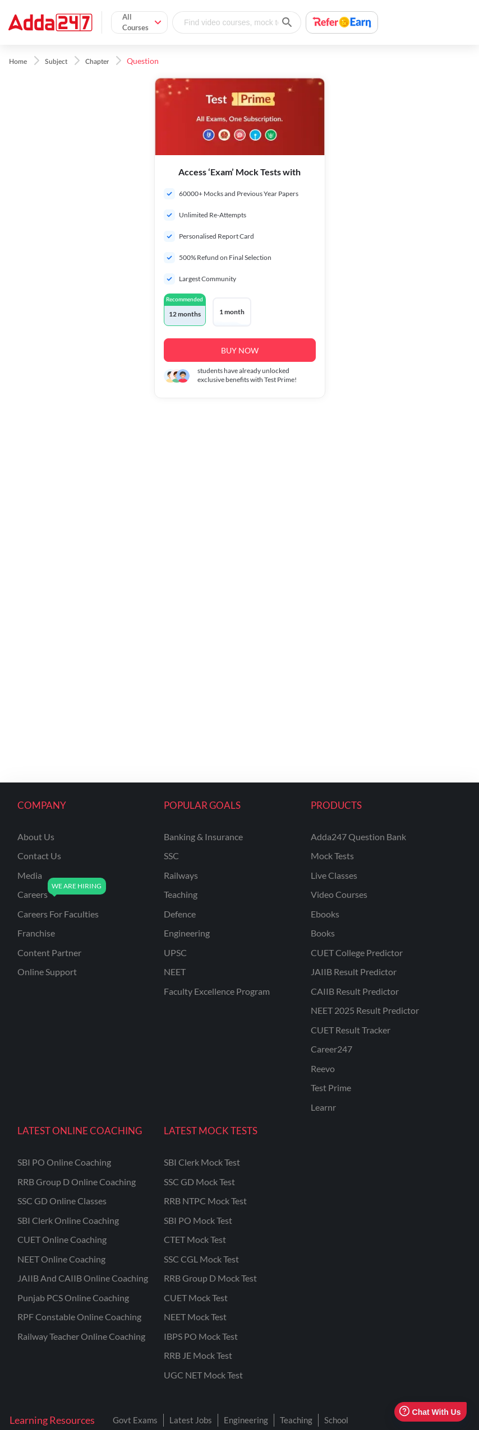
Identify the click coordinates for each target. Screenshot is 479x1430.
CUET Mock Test (196, 1297)
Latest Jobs (190, 1420)
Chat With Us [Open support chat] (430, 1411)
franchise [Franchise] (36, 933)
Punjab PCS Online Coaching (73, 1297)
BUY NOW (240, 350)
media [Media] (29, 875)
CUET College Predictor (357, 952)
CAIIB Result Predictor (355, 991)
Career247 (331, 1049)
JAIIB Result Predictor (354, 971)
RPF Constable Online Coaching (79, 1316)
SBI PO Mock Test (198, 1220)
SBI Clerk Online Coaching (68, 1220)
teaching (180, 894)
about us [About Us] (35, 836)
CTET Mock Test (195, 1239)
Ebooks (325, 914)
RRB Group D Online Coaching (76, 1181)
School (336, 1420)
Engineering (246, 1420)
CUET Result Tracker (350, 1029)
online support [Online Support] (47, 971)
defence (180, 914)
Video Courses (339, 894)
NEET (175, 971)
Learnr (323, 1107)
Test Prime (331, 1087)
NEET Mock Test (195, 1316)
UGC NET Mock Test (203, 1375)
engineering (187, 933)
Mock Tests (332, 855)
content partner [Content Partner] (49, 952)
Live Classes (334, 875)
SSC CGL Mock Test (201, 1259)
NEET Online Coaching (61, 1259)
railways (181, 875)
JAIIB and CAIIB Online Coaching (82, 1278)
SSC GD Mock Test (199, 1181)
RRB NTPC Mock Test (205, 1200)
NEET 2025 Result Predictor (365, 1010)
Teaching (296, 1420)
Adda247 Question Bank (358, 836)
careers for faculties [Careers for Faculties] (58, 914)
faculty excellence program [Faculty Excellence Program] (217, 991)
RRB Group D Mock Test (210, 1278)
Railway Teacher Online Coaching (81, 1336)
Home (18, 61)
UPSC (175, 952)
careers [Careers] (32, 894)
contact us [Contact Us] (39, 855)
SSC (171, 855)
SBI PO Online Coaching (64, 1162)
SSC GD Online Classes (62, 1200)
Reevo (323, 1068)
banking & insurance (203, 836)
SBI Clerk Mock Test (202, 1162)
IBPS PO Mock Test (201, 1336)
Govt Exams (135, 1420)
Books (323, 933)
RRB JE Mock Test (198, 1355)
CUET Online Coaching (62, 1239)
